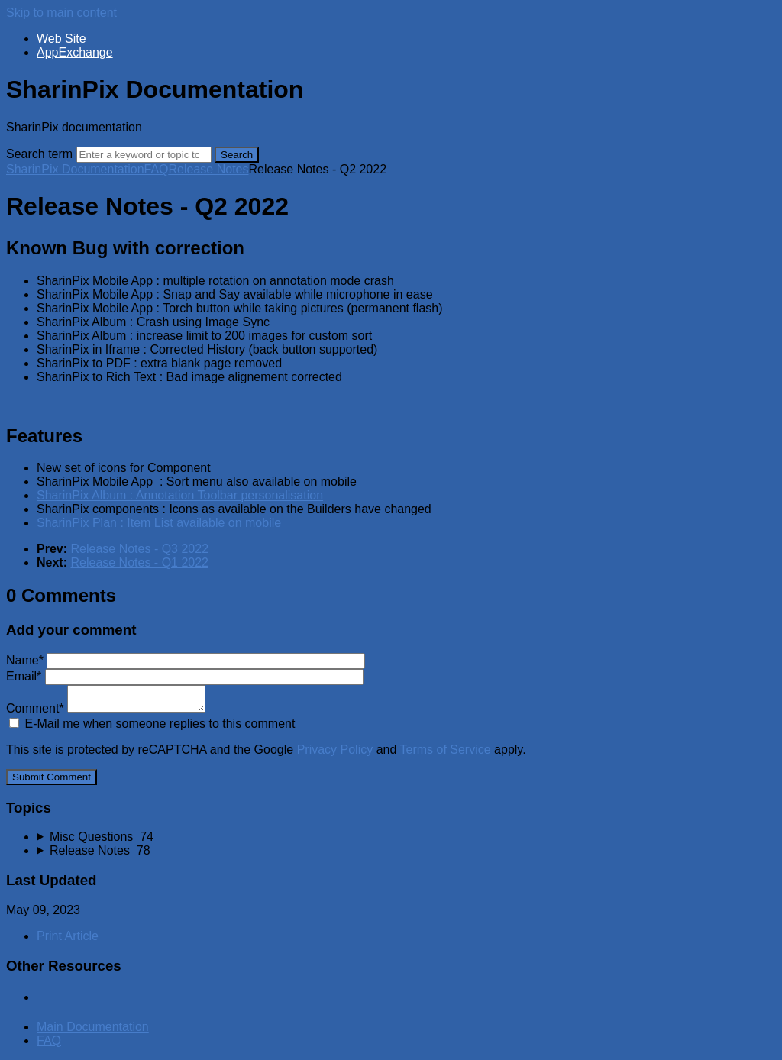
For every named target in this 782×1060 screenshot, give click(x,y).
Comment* (105, 708)
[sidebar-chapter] (406, 837)
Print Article (68, 935)
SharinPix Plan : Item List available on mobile (159, 522)
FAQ (156, 169)
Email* (185, 676)
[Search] (144, 155)
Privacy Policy (335, 749)
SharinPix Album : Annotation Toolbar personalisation (180, 495)
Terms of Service (445, 749)
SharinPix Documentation (75, 169)
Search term (39, 153)
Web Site (61, 38)
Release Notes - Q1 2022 (139, 562)
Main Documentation (93, 1026)
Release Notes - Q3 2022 (139, 548)
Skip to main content (61, 12)
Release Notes (209, 169)
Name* (185, 660)
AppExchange (75, 52)
